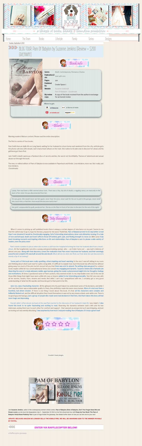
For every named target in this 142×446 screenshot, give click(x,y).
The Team (26, 39)
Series (91, 39)
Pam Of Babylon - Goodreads (66, 92)
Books (41, 39)
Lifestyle (59, 39)
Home (8, 39)
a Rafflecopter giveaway (17, 433)
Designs (108, 39)
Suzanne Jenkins (61, 89)
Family (74, 39)
